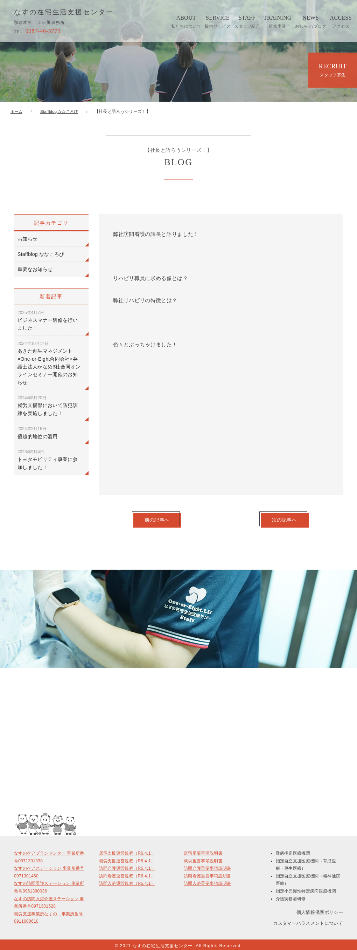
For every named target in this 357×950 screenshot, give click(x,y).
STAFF (247, 22)
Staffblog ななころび (41, 254)
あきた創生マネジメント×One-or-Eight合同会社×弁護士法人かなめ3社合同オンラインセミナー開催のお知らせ (49, 363)
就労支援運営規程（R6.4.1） (127, 858)
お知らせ (27, 239)
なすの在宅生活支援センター (66, 12)
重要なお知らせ (35, 269)
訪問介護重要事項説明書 (207, 866)
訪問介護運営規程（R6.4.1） (127, 866)
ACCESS (341, 22)
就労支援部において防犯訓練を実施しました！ (48, 405)
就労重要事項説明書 (203, 858)
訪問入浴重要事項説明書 (207, 881)
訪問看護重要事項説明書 (207, 873)
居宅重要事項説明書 (203, 851)
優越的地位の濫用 (38, 432)
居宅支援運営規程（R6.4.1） (127, 851)
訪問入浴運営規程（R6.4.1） (127, 881)
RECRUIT (332, 70)
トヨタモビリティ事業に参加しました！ (48, 459)
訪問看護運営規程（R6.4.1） (127, 873)
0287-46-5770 (37, 31)
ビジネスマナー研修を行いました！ (48, 320)
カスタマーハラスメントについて (308, 921)
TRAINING (278, 22)
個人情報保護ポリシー (319, 909)
